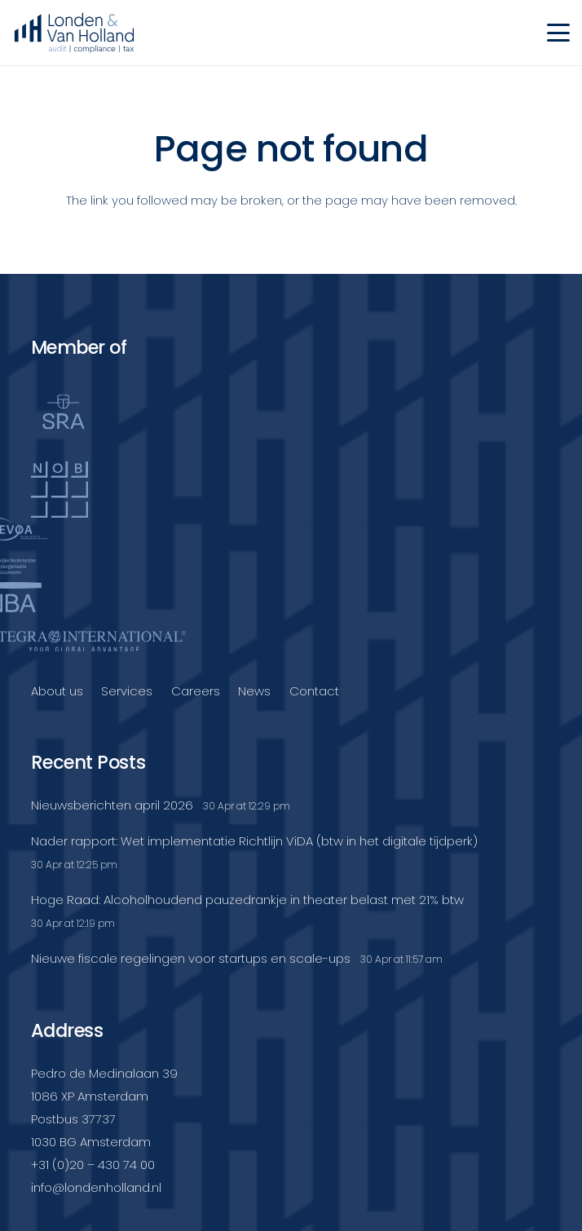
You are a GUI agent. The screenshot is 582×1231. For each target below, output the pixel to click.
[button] (558, 32)
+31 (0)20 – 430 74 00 (93, 1164)
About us (57, 690)
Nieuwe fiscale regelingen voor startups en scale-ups (191, 958)
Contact (314, 690)
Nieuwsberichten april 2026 (112, 805)
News (254, 690)
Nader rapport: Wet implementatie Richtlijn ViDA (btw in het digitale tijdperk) (254, 840)
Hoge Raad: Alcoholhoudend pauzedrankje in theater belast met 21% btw (247, 899)
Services (126, 690)
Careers (195, 690)
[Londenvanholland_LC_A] (74, 32)
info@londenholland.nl (96, 1187)
